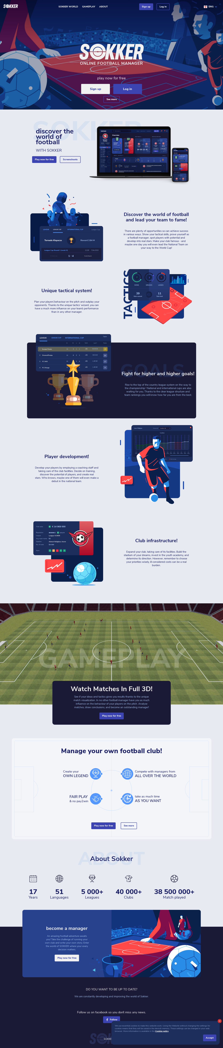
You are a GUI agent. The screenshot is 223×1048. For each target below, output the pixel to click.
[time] (127, 799)
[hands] (95, 799)
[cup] (95, 774)
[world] (127, 774)
